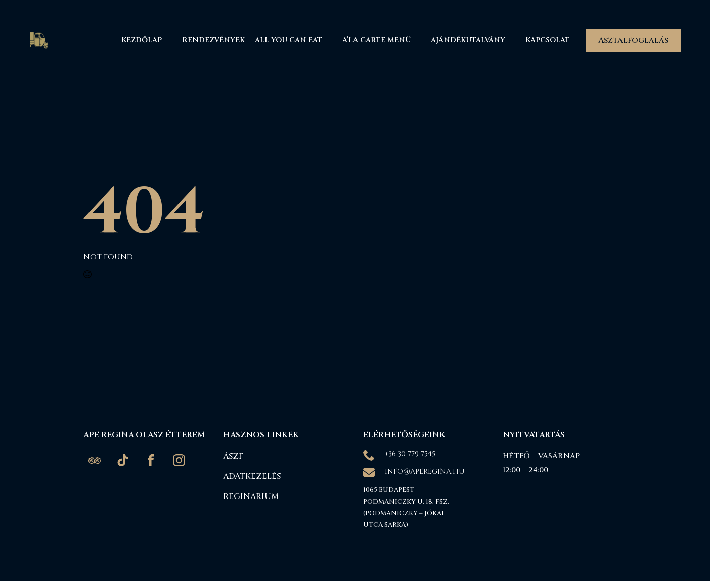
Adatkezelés (252, 476)
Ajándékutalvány (468, 40)
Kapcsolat (547, 40)
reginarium (251, 496)
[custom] (94, 460)
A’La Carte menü (376, 40)
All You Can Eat (288, 40)
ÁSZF (233, 456)
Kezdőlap (141, 40)
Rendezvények (213, 40)
